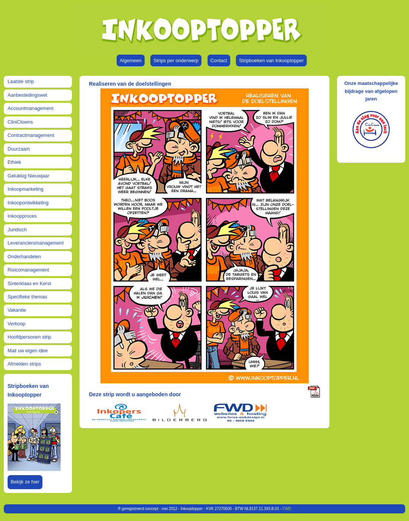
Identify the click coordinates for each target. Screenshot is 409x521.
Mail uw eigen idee (28, 350)
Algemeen (131, 60)
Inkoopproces (22, 216)
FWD (287, 509)
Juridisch (17, 229)
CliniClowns (20, 122)
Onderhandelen (24, 256)
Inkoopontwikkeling (28, 203)
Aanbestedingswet (27, 95)
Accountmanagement (30, 108)
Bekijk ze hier (25, 482)
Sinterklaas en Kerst (29, 283)
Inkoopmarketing (26, 189)
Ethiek (14, 162)
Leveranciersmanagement (36, 243)
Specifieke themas (27, 297)
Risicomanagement (28, 270)
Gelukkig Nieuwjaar (28, 176)
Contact (219, 60)
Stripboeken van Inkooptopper (271, 60)
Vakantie (17, 310)
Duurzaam (19, 149)
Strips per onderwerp (175, 60)
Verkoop (16, 323)
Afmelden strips (24, 364)
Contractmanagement (31, 135)
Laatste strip (21, 81)
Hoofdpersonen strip (29, 337)
